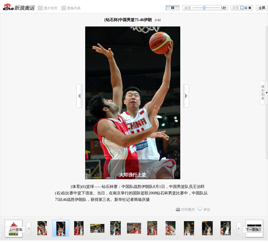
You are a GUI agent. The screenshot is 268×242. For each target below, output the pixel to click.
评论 (206, 210)
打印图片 (188, 210)
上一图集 (16, 230)
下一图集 (252, 230)
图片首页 (51, 8)
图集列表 (74, 8)
